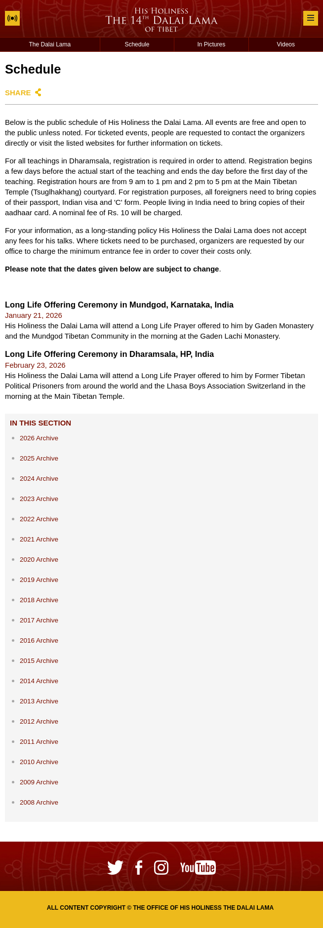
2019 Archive (39, 579)
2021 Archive (39, 539)
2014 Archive (39, 681)
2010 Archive (39, 762)
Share (18, 92)
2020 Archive (39, 559)
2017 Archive (39, 620)
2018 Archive (39, 600)
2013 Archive (39, 701)
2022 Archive (39, 519)
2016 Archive (39, 640)
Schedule (136, 44)
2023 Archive (39, 499)
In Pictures (211, 44)
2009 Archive (39, 782)
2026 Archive (39, 438)
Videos (286, 44)
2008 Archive (39, 802)
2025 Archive (39, 458)
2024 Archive (39, 478)
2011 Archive (39, 741)
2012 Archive (39, 721)
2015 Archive (39, 660)
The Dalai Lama (50, 44)
